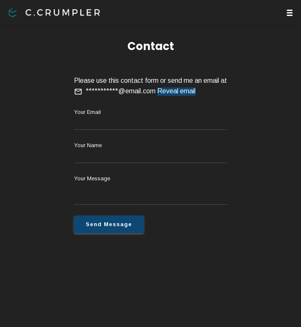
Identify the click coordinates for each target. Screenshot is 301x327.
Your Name (88, 145)
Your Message (92, 178)
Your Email (87, 112)
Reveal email (176, 91)
